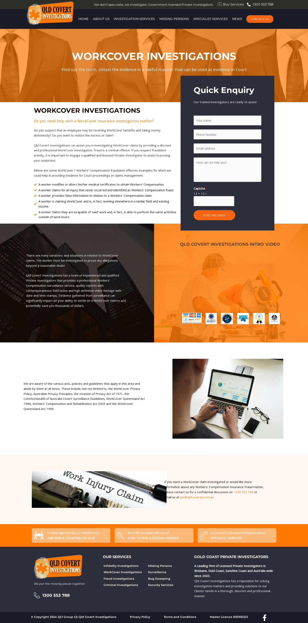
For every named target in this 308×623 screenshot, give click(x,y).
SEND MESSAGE (214, 215)
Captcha (200, 189)
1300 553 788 (158, 492)
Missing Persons (174, 19)
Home (83, 19)
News (237, 19)
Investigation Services (134, 19)
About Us (101, 19)
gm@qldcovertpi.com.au (111, 497)
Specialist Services (211, 19)
